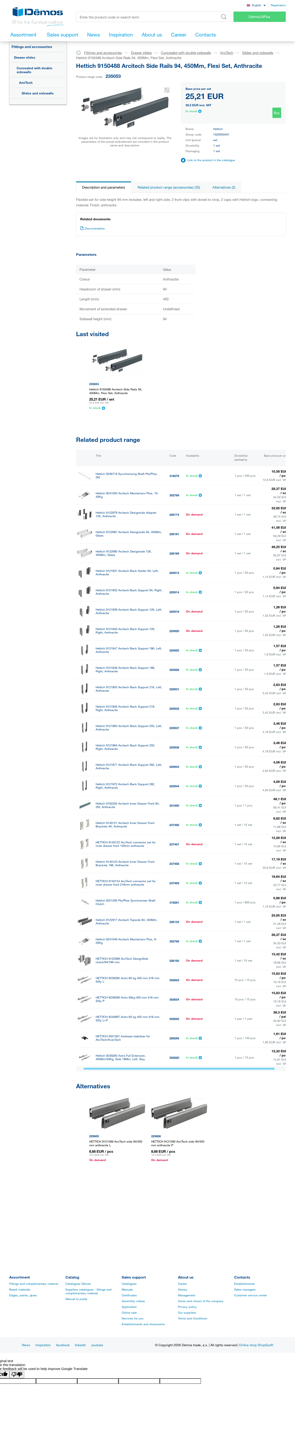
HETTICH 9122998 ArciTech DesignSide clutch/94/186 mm (122, 960)
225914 (174, 592)
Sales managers (245, 1289)
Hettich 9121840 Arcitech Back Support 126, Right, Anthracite (125, 630)
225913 (174, 573)
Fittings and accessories (32, 47)
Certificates (129, 1295)
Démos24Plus (259, 17)
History (182, 1289)
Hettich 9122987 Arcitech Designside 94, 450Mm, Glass (129, 533)
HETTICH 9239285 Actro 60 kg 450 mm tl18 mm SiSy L (127, 979)
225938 (174, 747)
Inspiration (43, 1345)
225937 (174, 728)
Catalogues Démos (78, 1283)
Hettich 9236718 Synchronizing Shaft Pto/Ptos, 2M (127, 475)
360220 (174, 1116)
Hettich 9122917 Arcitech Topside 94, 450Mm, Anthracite (126, 921)
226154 (174, 1096)
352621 (174, 1077)
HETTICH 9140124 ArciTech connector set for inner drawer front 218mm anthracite (126, 882)
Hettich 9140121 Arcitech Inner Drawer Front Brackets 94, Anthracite (125, 824)
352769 (174, 495)
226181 (174, 534)
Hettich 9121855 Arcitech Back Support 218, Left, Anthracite (129, 688)
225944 (174, 786)
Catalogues (129, 1283)
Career (182, 1283)
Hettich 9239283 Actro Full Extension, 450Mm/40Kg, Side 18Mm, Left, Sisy (121, 1057)
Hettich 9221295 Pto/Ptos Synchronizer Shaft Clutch (125, 902)
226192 (174, 960)
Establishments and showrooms (143, 1324)
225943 (174, 767)
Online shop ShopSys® (256, 1345)
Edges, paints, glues (23, 1295)
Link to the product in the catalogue (211, 160)
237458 (174, 864)
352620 (174, 1057)
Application (129, 1307)
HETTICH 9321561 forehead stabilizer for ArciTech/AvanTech (123, 1038)
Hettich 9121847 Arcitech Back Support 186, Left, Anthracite (129, 650)
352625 (174, 1019)
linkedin (80, 1345)
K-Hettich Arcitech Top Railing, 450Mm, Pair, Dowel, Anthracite (125, 1113)
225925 (174, 650)
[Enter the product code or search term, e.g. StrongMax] (153, 17)
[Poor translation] (16, 1374)
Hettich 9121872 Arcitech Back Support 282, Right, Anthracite (125, 785)
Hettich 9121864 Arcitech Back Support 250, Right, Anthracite (125, 747)
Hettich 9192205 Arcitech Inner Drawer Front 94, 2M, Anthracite (127, 805)
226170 (174, 1135)
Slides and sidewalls (38, 93)
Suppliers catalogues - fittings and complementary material (88, 1291)
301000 (174, 805)
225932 (174, 708)
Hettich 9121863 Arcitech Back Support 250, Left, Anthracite (129, 727)
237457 (174, 844)
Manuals (127, 1289)
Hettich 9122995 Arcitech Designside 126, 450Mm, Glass (124, 553)
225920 (174, 631)
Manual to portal (76, 1299)
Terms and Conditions (192, 1318)
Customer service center (250, 1295)
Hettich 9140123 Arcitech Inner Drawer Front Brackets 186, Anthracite (125, 863)
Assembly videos (133, 1301)
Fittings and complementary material (33, 1283)
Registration (278, 5)
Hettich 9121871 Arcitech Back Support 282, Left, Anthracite (129, 766)
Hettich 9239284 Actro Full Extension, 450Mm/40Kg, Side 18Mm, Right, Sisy (121, 1076)
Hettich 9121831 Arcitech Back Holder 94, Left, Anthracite (127, 572)
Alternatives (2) (223, 187)
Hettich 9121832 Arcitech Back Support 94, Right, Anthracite (129, 591)
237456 (174, 825)
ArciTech (25, 82)
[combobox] (256, 5)
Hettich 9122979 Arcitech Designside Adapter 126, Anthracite (126, 514)
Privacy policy (187, 1307)
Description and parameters (103, 187)
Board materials (19, 1289)
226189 (174, 553)
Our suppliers (187, 1312)
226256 (174, 1038)
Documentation (92, 228)
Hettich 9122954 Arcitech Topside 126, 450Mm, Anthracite (127, 1096)
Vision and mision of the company (201, 1301)
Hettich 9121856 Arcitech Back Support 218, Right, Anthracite (125, 708)
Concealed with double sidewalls (34, 70)
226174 (174, 514)
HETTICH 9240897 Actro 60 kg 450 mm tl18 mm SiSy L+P (127, 1018)
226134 (174, 922)
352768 (174, 941)
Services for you (132, 1318)
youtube (97, 1345)
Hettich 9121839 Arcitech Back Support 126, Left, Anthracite (129, 611)
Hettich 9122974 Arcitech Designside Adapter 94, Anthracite (129, 1134)
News (26, 1345)
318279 (174, 476)
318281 (174, 902)
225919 (174, 611)
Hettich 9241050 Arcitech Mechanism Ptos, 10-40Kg (127, 495)
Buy (277, 113)
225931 (174, 689)
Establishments (244, 1283)
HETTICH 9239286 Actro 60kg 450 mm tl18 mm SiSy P (127, 999)
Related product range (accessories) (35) (169, 187)
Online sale (129, 1312)
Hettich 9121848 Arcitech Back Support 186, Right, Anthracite (125, 669)
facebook (63, 1345)
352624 (174, 999)
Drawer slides (24, 57)
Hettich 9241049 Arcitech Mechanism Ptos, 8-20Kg (126, 941)
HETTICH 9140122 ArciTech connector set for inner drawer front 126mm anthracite (126, 844)
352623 (174, 980)
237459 (174, 883)
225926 (174, 670)
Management (186, 1295)
